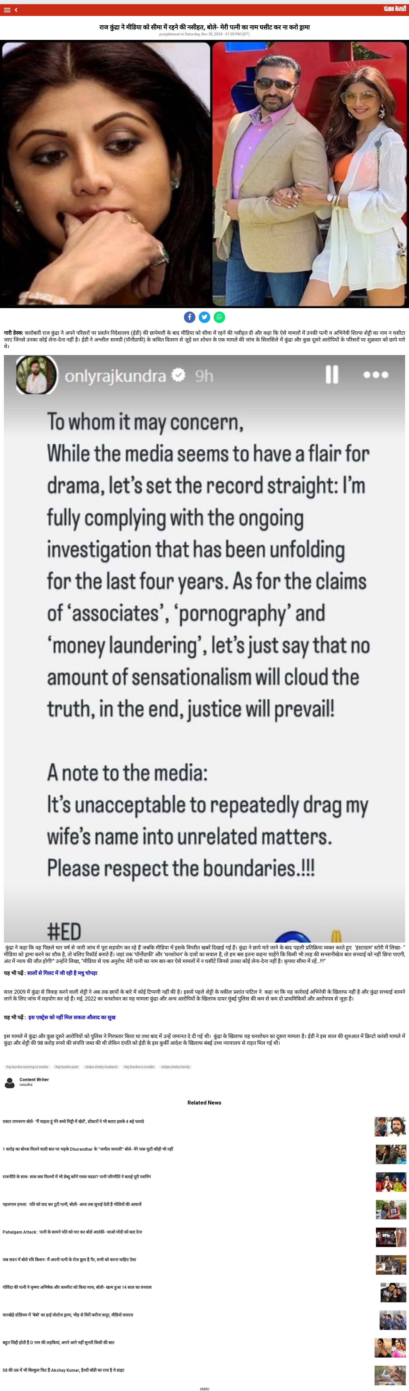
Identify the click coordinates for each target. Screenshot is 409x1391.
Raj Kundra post (66, 1067)
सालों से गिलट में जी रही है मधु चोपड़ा (62, 973)
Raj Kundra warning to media (27, 1067)
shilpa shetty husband (101, 1067)
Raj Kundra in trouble (139, 1067)
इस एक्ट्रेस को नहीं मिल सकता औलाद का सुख (71, 1017)
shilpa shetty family (175, 1067)
